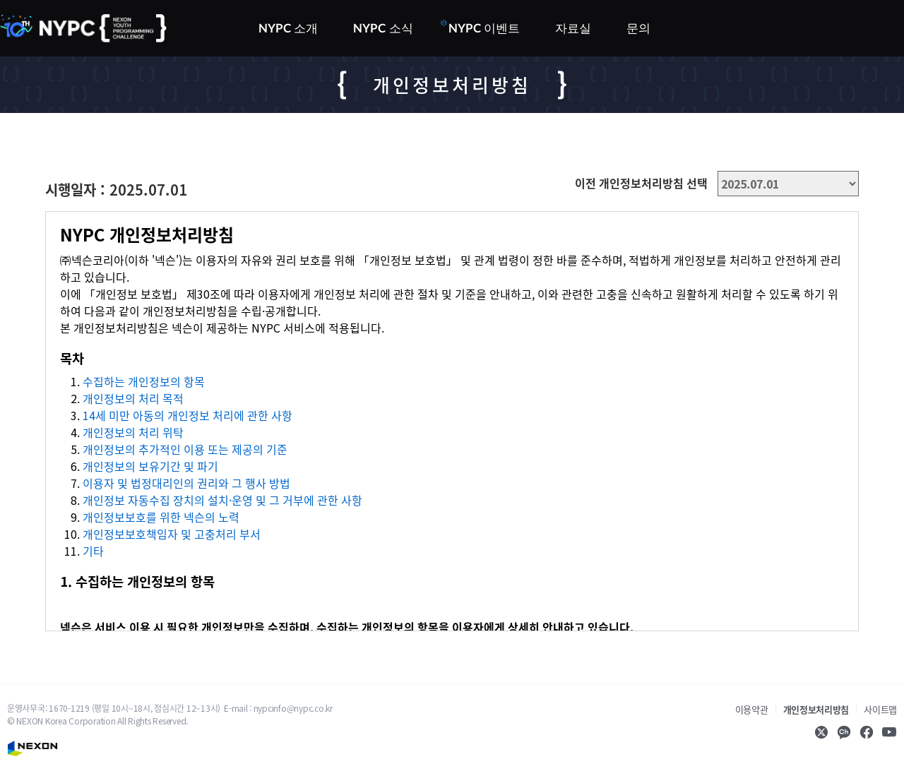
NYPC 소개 (288, 28)
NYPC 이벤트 (483, 27)
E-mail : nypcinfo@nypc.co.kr (278, 708)
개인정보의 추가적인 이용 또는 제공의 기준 (185, 449)
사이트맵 (880, 709)
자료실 (573, 28)
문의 (638, 28)
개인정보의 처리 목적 (133, 398)
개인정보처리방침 (816, 709)
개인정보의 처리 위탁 (133, 432)
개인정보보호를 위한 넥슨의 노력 (161, 516)
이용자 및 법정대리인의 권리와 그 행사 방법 (186, 482)
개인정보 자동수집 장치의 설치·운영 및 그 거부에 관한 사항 (222, 499)
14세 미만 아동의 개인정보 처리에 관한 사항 (187, 415)
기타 (93, 550)
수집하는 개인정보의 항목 (144, 381)
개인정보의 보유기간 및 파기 (150, 466)
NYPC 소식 (382, 28)
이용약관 (751, 709)
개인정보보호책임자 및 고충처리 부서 (172, 533)
